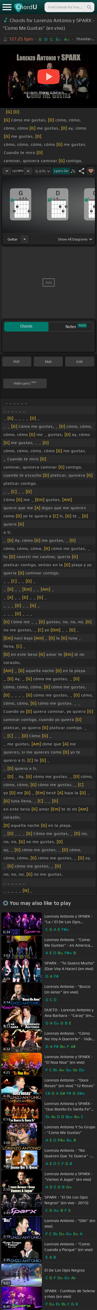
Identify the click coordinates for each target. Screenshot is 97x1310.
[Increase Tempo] (28, 171)
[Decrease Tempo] (7, 171)
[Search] (88, 7)
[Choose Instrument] (24, 239)
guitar (13, 239)
